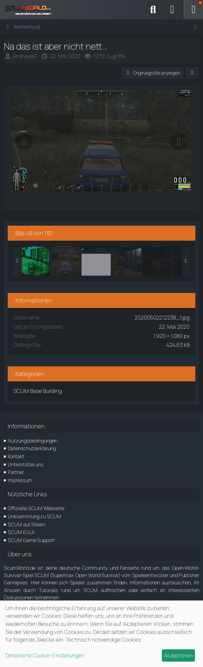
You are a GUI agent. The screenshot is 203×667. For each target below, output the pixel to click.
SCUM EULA (21, 532)
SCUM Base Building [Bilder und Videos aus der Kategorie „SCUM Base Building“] (37, 390)
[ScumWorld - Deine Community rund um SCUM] (30, 9)
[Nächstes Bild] (179, 141)
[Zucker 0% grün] (35, 261)
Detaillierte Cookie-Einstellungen (45, 655)
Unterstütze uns (25, 464)
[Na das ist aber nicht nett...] (65, 261)
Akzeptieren (178, 655)
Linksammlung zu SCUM (34, 516)
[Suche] (153, 9)
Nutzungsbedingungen (32, 440)
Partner (16, 472)
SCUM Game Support (31, 540)
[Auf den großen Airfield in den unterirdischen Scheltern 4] (156, 261)
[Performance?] (96, 261)
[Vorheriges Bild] (24, 141)
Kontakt (16, 456)
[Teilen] (192, 73)
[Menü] (193, 9)
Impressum (20, 480)
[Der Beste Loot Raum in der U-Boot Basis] (126, 261)
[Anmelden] (172, 9)
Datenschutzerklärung (32, 448)
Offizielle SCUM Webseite (36, 508)
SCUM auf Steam (27, 524)
